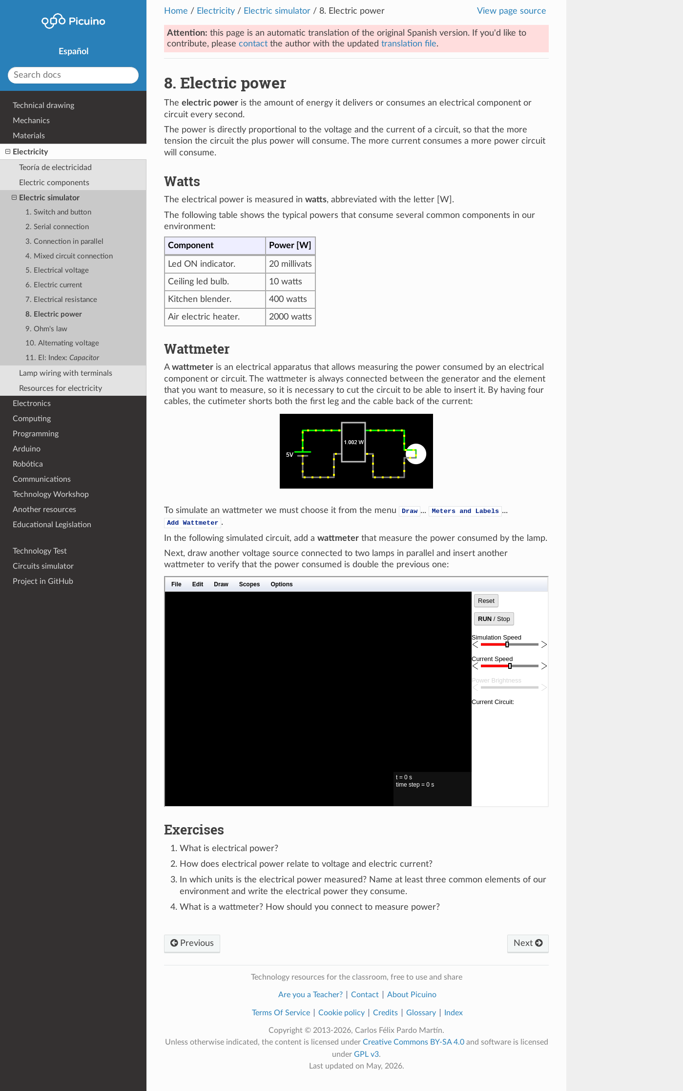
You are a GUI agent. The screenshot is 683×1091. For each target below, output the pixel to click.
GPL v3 (366, 1054)
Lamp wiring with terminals (65, 373)
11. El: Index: (62, 358)
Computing (32, 419)
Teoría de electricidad (55, 167)
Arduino (27, 449)
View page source (511, 11)
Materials (29, 136)
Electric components (54, 183)
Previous (192, 943)
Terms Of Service (281, 1013)
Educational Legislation (52, 525)
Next (528, 943)
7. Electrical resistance (61, 299)
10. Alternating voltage (62, 343)
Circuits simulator (43, 566)
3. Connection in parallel (64, 241)
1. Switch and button (58, 212)
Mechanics (31, 121)
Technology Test (40, 551)
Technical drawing (43, 105)
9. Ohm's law (46, 329)
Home (176, 11)
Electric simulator (277, 11)
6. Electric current (53, 285)
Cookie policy (341, 1013)
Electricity (216, 11)
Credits (385, 1013)
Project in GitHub (43, 581)
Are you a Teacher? (310, 995)
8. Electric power (53, 314)
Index (453, 1013)
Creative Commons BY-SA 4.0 (413, 1042)
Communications (42, 479)
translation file (408, 44)
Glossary (421, 1013)
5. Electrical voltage (57, 270)
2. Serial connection (57, 227)
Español (73, 51)
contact (253, 44)
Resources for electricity (60, 388)
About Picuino (411, 995)
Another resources (44, 509)
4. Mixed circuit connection (69, 256)
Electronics (32, 403)
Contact (365, 995)
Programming (36, 434)
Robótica (28, 464)
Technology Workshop (51, 494)
